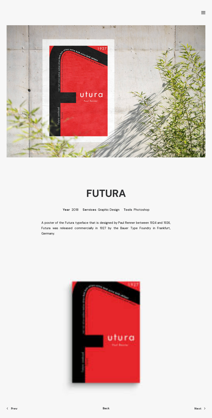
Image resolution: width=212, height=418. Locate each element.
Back (106, 408)
